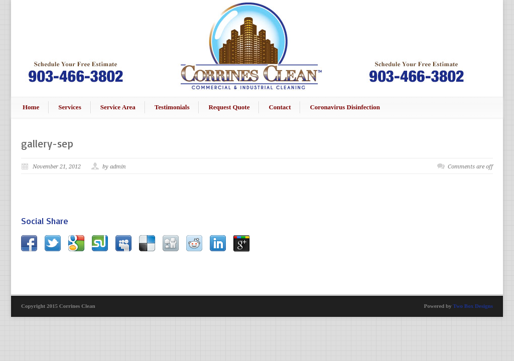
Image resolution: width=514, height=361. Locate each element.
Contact (280, 107)
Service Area (118, 107)
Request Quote (228, 107)
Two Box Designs (473, 306)
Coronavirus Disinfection (345, 107)
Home (31, 107)
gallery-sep (47, 143)
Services (69, 107)
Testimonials (172, 107)
